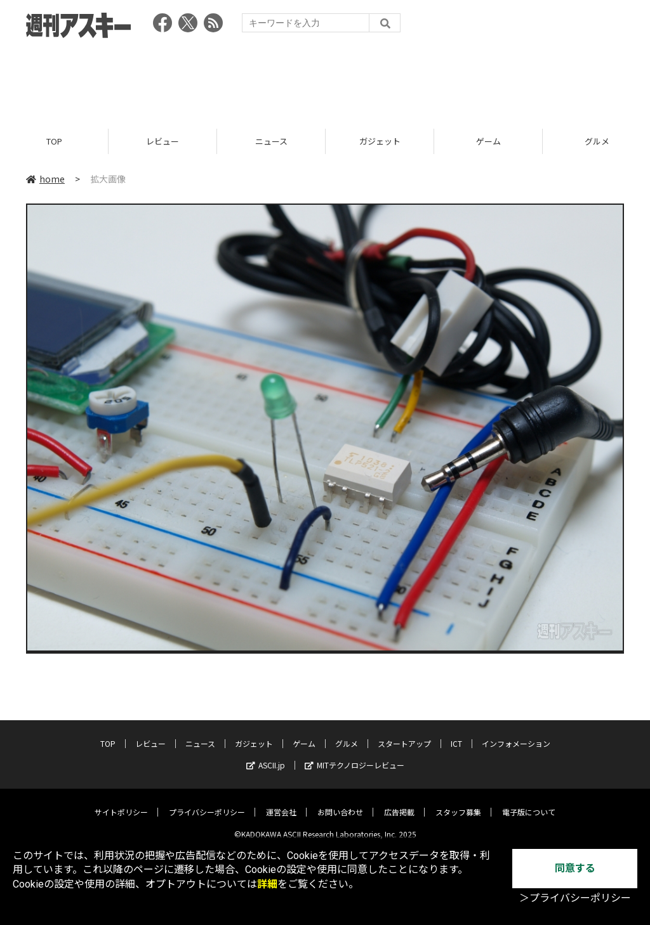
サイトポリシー (121, 803)
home (45, 178)
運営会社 (281, 803)
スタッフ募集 (458, 803)
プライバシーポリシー (207, 803)
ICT (456, 734)
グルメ (346, 734)
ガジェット (380, 141)
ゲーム (488, 141)
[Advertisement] (325, 79)
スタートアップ (404, 734)
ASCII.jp (265, 756)
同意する (575, 868)
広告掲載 (399, 803)
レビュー (162, 141)
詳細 (267, 884)
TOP (54, 141)
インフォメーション (516, 734)
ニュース (271, 141)
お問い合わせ (340, 803)
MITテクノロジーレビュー (354, 756)
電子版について (528, 803)
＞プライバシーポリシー (575, 898)
